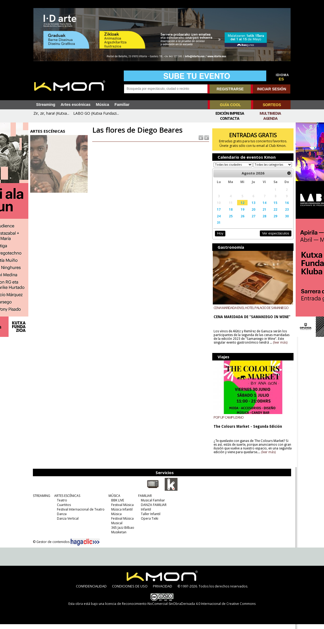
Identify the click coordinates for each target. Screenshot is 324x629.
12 (241, 208)
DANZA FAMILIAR (153, 509)
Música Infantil (121, 514)
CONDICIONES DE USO (130, 591)
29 (274, 221)
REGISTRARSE (230, 89)
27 (252, 221)
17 (218, 214)
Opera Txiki (148, 523)
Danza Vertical (67, 523)
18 (230, 214)
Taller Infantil (150, 518)
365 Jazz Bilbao (121, 532)
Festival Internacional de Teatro (80, 514)
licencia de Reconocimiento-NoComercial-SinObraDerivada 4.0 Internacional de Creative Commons (180, 608)
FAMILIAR (144, 500)
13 (252, 208)
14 (263, 208)
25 (230, 221)
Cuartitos (63, 509)
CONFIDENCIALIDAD (91, 591)
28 (263, 221)
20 (252, 214)
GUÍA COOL (230, 105)
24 (218, 221)
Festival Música (121, 509)
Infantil (145, 514)
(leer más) (279, 347)
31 (218, 227)
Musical (116, 528)
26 (241, 221)
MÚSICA (113, 500)
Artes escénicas (76, 104)
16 (285, 208)
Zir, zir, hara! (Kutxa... (51, 113)
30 (285, 221)
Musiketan (118, 537)
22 (274, 214)
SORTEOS (272, 105)
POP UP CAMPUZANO (228, 422)
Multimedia (270, 113)
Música (102, 104)
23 (285, 214)
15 (274, 208)
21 (263, 214)
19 (241, 214)
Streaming (45, 104)
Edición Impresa (229, 113)
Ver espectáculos (273, 238)
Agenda (270, 118)
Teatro (61, 505)
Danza (61, 518)
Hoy (219, 238)
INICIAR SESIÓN (271, 89)
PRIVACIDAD (162, 591)
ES (281, 79)
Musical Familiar (152, 505)
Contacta (229, 118)
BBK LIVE (116, 505)
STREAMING (40, 500)
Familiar (121, 104)
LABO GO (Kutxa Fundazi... (96, 113)
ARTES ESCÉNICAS (66, 500)
